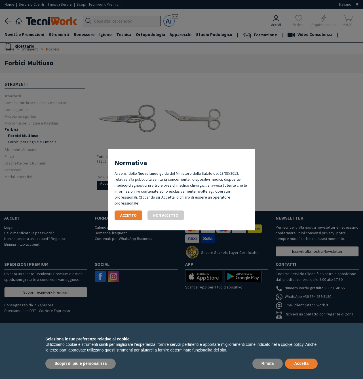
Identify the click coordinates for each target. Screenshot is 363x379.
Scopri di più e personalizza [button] (80, 363)
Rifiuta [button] (267, 363)
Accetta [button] (301, 363)
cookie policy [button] (292, 344)
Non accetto (165, 215)
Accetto (128, 215)
